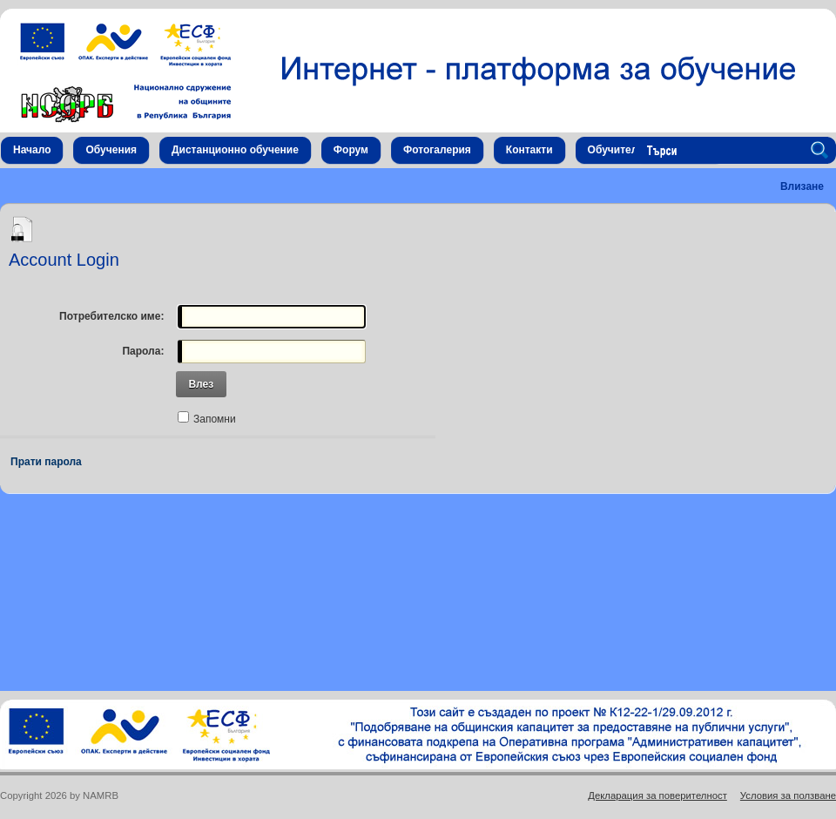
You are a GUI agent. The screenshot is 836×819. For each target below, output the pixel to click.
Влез (200, 384)
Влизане (802, 186)
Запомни (214, 419)
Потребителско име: (111, 316)
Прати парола (46, 462)
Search (822, 151)
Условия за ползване (788, 795)
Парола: (143, 351)
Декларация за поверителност (657, 795)
